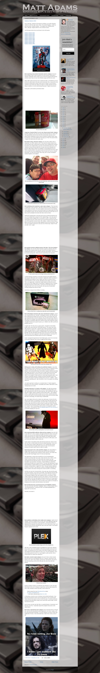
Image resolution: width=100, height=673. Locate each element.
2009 (63, 147)
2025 (63, 109)
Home (26, 15)
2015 (63, 126)
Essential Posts (55, 15)
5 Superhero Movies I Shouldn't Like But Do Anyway (70, 69)
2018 (63, 121)
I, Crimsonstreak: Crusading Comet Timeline (69, 87)
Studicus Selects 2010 (30, 38)
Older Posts (55, 662)
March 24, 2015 (43, 594)
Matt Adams (70, 19)
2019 (63, 119)
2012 (63, 142)
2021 (63, 116)
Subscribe (68, 53)
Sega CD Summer (33, 15)
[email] (68, 49)
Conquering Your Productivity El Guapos (70, 97)
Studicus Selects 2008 (30, 41)
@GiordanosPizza (41, 591)
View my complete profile (66, 34)
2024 (63, 111)
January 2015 (66, 136)
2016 (63, 124)
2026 (63, 107)
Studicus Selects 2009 (30, 39)
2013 (63, 140)
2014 (63, 138)
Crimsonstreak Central (44, 15)
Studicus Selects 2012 (30, 35)
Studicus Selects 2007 (30, 42)
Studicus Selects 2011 (30, 37)
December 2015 (66, 128)
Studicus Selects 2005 (30, 43)
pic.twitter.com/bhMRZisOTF (33, 592)
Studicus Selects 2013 (30, 34)
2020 (63, 118)
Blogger (52, 669)
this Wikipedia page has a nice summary (48, 407)
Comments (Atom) (33, 664)
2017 (63, 123)
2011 (63, 143)
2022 (63, 114)
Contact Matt (68, 15)
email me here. (67, 32)
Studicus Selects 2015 (30, 21)
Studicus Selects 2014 (30, 32)
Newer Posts (28, 662)
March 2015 (65, 135)
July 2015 (65, 131)
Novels (61, 15)
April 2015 (65, 133)
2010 (63, 145)
